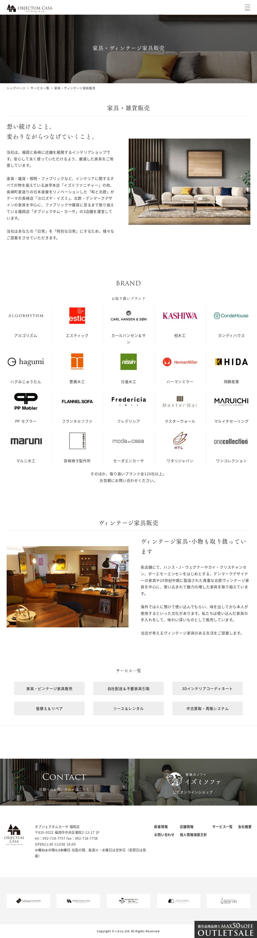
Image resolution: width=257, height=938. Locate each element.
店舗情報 (186, 826)
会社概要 (245, 826)
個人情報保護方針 (193, 834)
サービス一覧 (222, 826)
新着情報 (161, 826)
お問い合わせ (164, 834)
